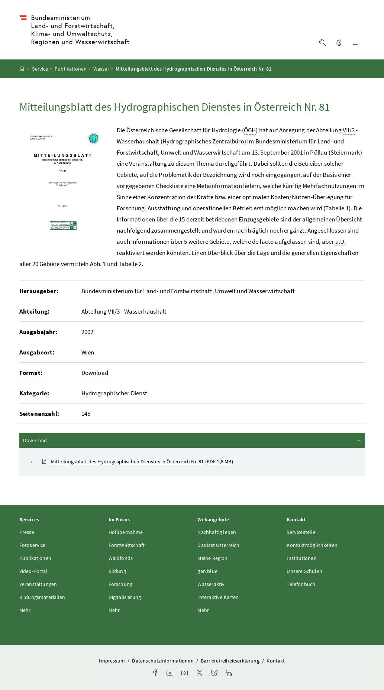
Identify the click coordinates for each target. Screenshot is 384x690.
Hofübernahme (126, 532)
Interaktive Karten (218, 597)
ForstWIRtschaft (127, 545)
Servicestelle (301, 532)
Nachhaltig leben (216, 532)
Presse (26, 532)
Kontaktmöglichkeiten (312, 545)
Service (40, 68)
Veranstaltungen (38, 584)
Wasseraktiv (211, 584)
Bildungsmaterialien (42, 597)
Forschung (121, 584)
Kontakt (276, 660)
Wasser (101, 68)
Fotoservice (32, 545)
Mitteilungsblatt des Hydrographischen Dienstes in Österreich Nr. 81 (137, 461)
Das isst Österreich (218, 545)
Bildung (117, 571)
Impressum (112, 660)
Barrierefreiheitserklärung (231, 660)
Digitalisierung (125, 597)
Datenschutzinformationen (163, 660)
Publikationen (71, 68)
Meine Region (212, 558)
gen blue (207, 571)
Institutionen (301, 558)
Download (192, 440)
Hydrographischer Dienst (114, 393)
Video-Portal (33, 571)
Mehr (25, 610)
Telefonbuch (301, 584)
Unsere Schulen (304, 571)
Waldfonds (121, 558)
